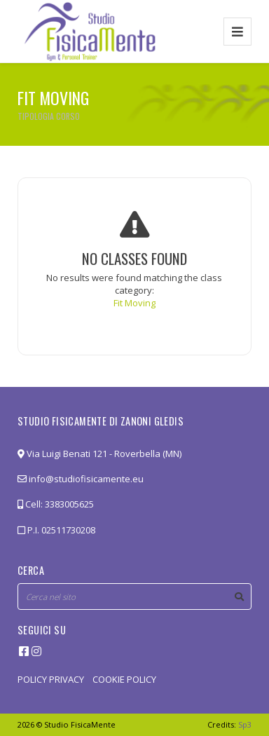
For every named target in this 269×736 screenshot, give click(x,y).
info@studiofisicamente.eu (81, 478)
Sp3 (244, 724)
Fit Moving (134, 303)
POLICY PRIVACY (51, 679)
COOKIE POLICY (124, 679)
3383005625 (69, 504)
